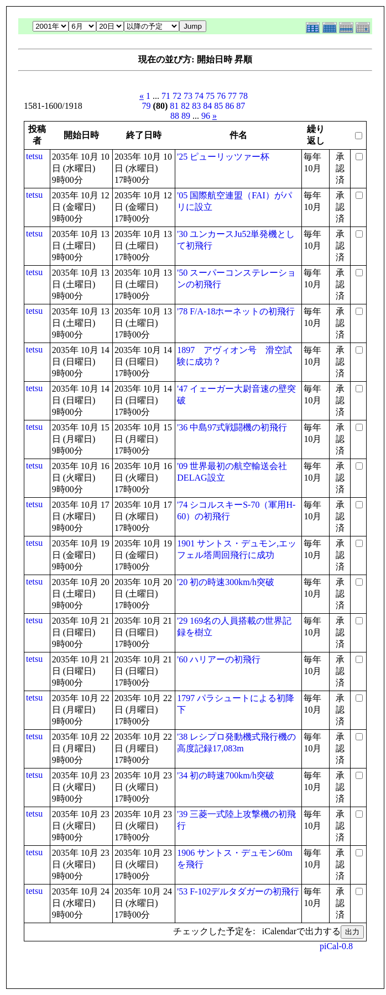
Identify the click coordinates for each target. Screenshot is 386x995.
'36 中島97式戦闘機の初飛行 (232, 427)
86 (229, 105)
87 (240, 105)
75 (210, 96)
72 (177, 96)
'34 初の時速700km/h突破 (225, 775)
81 (174, 105)
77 (232, 96)
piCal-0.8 (336, 946)
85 (218, 105)
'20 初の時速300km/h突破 (225, 582)
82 (185, 105)
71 (165, 96)
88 (174, 115)
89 (185, 115)
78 (243, 96)
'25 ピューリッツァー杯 (223, 156)
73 (188, 96)
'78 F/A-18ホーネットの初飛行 (236, 311)
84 (207, 105)
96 (205, 115)
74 (199, 96)
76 (221, 96)
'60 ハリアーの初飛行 (218, 659)
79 (146, 105)
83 (196, 105)
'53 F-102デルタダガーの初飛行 (238, 891)
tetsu (34, 156)
